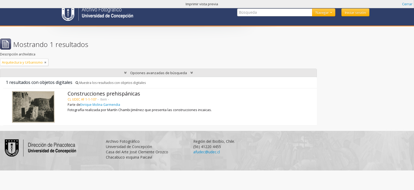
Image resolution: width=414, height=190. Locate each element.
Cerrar (407, 4)
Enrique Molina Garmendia (100, 104)
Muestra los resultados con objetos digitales (111, 82)
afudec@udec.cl (206, 151)
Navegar (323, 12)
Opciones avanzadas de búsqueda (158, 72)
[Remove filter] (45, 62)
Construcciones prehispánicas (104, 93)
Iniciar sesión (355, 12)
